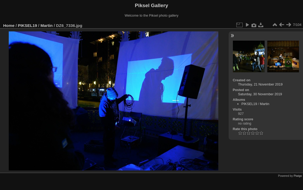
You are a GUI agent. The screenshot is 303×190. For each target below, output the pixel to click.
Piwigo (298, 175)
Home (9, 25)
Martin (46, 25)
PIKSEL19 (27, 25)
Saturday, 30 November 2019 (260, 94)
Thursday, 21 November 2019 (260, 84)
